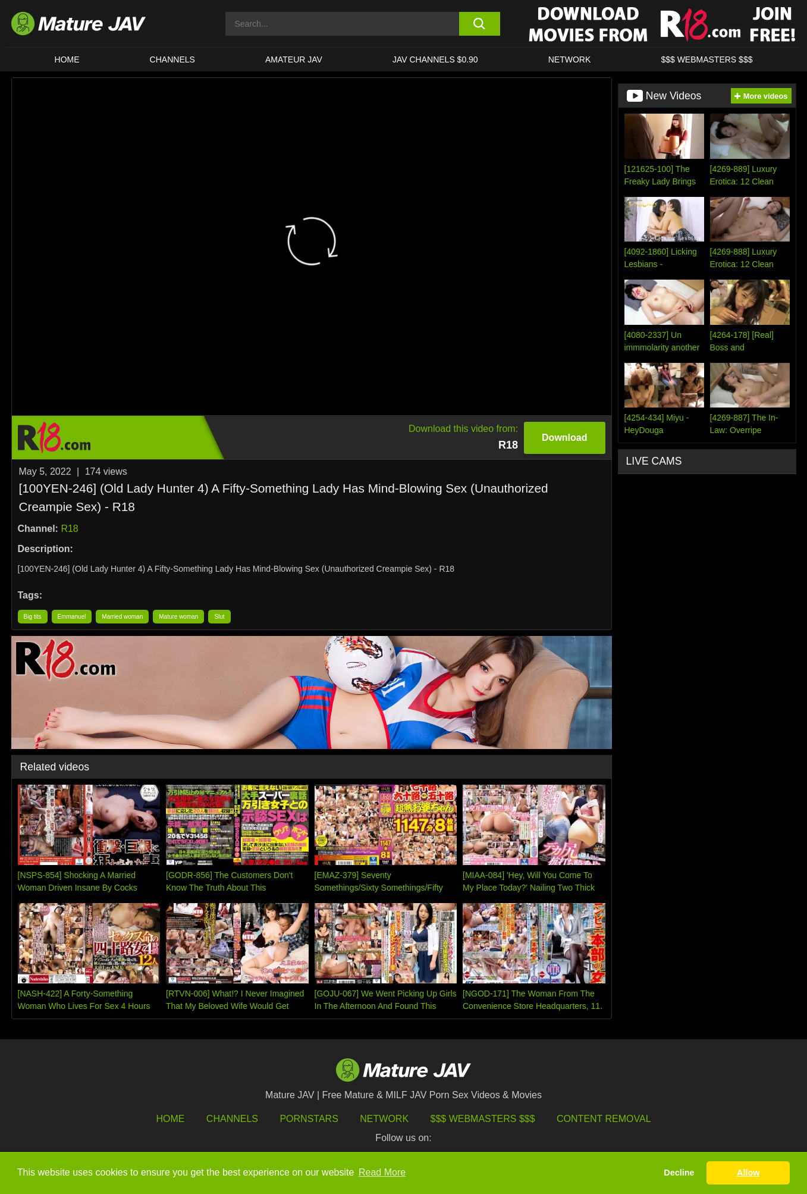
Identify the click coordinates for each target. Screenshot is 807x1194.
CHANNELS (172, 59)
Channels (232, 1119)
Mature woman (178, 616)
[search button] (479, 24)
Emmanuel (72, 616)
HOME (67, 59)
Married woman (122, 616)
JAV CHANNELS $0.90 (435, 59)
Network (569, 59)
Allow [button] (748, 1172)
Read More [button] (382, 1172)
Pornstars (309, 1119)
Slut (219, 616)
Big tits (33, 616)
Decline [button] (679, 1172)
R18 (69, 529)
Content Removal (604, 1119)
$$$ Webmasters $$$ (483, 1119)
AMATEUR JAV (293, 59)
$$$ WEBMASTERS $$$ (706, 59)
